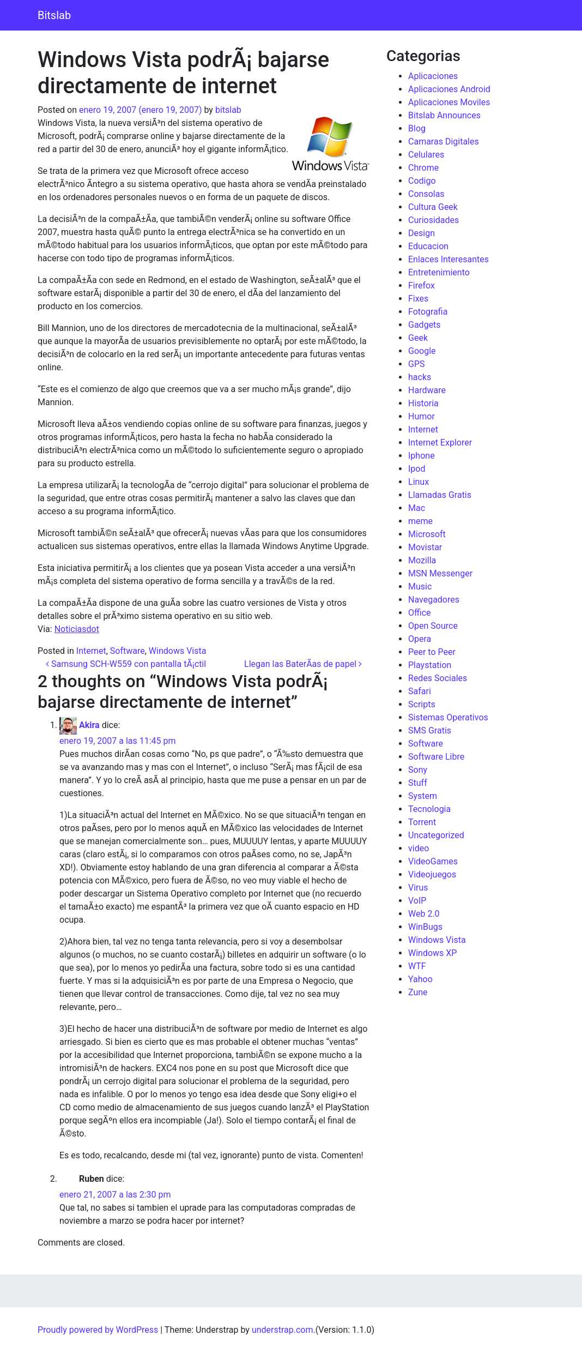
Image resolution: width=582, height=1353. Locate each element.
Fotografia (427, 311)
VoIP (417, 900)
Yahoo (420, 979)
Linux (418, 482)
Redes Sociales (437, 678)
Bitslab (54, 15)
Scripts (421, 704)
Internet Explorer (440, 442)
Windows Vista (178, 651)
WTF (417, 966)
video (418, 848)
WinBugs (425, 927)
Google (422, 351)
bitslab (228, 110)
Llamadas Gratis (439, 495)
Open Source (433, 626)
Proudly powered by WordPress (98, 1330)
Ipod (416, 469)
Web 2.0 (424, 914)
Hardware (427, 390)
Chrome (423, 168)
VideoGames (433, 861)
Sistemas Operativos (448, 717)
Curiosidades (433, 220)
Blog (417, 128)
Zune (418, 992)
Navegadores (433, 599)
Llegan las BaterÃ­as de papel (303, 664)
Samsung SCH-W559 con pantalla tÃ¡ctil (126, 664)
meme (420, 521)
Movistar (425, 547)
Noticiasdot (76, 629)
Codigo (422, 181)
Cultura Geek (433, 207)
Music (420, 586)
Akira (89, 725)
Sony (417, 770)
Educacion (428, 246)
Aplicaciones (433, 76)
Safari (419, 691)
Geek (418, 338)
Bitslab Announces (444, 115)
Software (127, 651)
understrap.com (282, 1330)
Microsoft (427, 534)
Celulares (426, 154)
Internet (91, 651)
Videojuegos (432, 874)
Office (419, 613)
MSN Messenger (440, 573)
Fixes (418, 298)
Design (421, 233)
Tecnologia (429, 809)
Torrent (422, 822)
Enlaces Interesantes (448, 259)
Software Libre (436, 756)
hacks (419, 377)
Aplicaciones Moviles (449, 102)
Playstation (429, 665)
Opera (419, 639)
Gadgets (424, 325)
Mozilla (422, 560)
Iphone (421, 455)
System (422, 796)
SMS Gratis (429, 730)
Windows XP (432, 953)
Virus (418, 887)
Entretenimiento (439, 272)
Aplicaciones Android (449, 89)
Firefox (421, 285)
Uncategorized (436, 835)
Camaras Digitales (443, 141)
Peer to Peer (432, 652)
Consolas (426, 194)
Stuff (417, 783)
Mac (416, 508)
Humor (421, 416)
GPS (416, 364)
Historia (423, 403)
